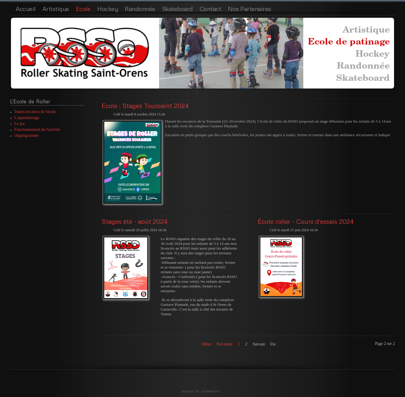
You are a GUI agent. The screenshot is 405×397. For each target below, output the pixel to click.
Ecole (83, 8)
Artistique (55, 8)
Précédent (225, 344)
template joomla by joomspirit (202, 391)
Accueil (26, 8)
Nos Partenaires (249, 8)
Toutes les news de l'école (35, 112)
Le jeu (19, 123)
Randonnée (140, 8)
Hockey (107, 8)
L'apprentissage (26, 117)
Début (206, 344)
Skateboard (177, 8)
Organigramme (26, 135)
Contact (210, 8)
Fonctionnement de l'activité (37, 129)
